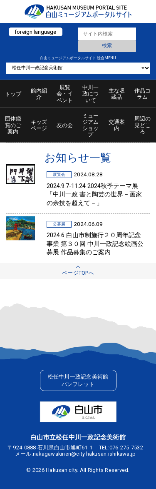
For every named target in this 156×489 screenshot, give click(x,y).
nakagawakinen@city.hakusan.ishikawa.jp (84, 454)
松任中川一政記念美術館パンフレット (78, 380)
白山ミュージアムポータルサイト (78, 11)
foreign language (35, 31)
